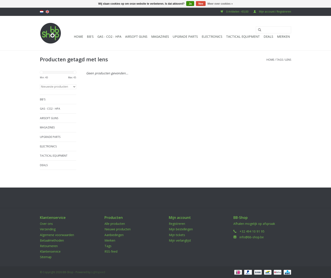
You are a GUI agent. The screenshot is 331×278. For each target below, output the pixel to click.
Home (78, 36)
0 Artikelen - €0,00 (235, 11)
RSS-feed (110, 251)
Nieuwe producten (117, 229)
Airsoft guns (136, 36)
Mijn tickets (177, 235)
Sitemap (46, 257)
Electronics (212, 36)
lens (288, 60)
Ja (190, 3)
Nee (200, 3)
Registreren (177, 224)
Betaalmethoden (52, 240)
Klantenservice (50, 251)
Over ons (46, 224)
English (47, 11)
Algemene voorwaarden (57, 235)
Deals (268, 36)
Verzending (48, 229)
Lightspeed (98, 272)
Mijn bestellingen (181, 229)
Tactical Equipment (243, 36)
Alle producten (114, 224)
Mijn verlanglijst (180, 240)
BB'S (90, 36)
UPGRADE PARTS (185, 36)
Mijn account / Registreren (272, 11)
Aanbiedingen (114, 235)
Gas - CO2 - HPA (109, 36)
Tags (279, 60)
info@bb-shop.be (252, 237)
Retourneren (49, 246)
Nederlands (41, 11)
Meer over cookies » (220, 3)
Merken (283, 36)
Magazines (160, 36)
